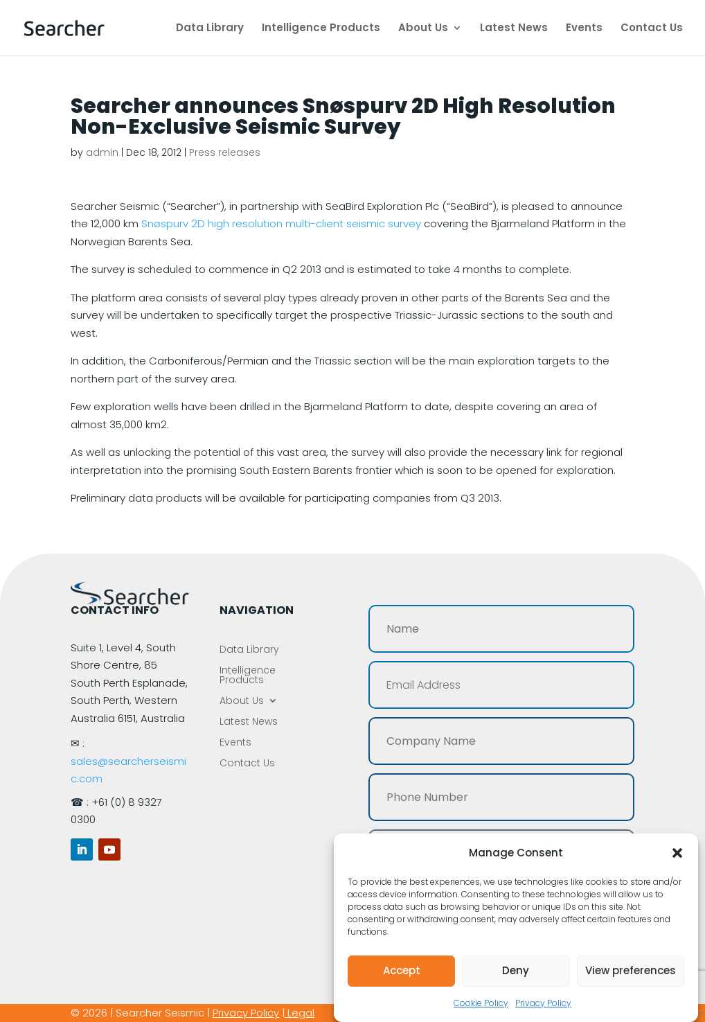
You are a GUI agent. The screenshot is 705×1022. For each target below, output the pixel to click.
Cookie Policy (481, 1003)
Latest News (514, 29)
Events (584, 29)
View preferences (630, 970)
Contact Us (652, 29)
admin (102, 152)
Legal (300, 1012)
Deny (515, 970)
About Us (423, 29)
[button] (677, 853)
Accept (401, 970)
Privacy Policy (543, 1003)
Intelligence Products (321, 29)
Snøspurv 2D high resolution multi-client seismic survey (281, 223)
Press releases (224, 152)
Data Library (210, 29)
